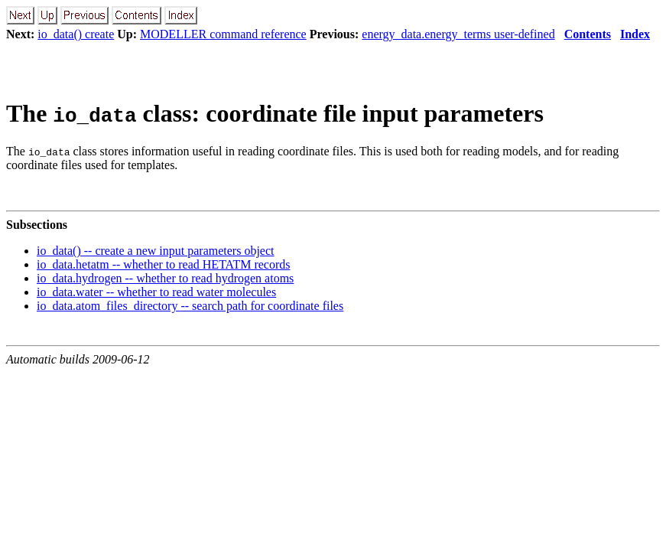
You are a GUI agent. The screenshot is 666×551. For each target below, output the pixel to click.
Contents (587, 34)
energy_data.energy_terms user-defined (458, 34)
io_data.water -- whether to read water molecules (156, 291)
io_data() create (75, 34)
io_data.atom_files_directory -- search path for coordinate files (190, 305)
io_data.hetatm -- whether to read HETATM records (163, 264)
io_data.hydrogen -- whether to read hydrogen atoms (165, 278)
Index (635, 34)
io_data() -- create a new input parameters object (156, 250)
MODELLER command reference (223, 34)
